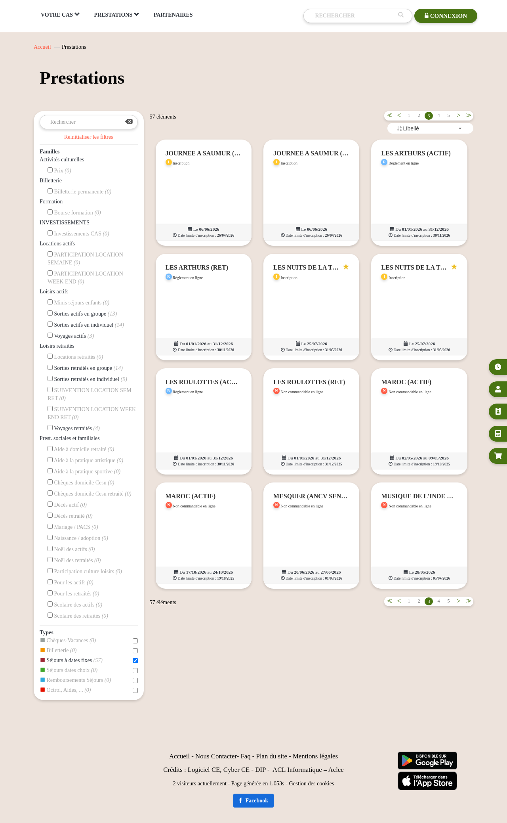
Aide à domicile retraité (81, 449)
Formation (51, 202)
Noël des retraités (74, 560)
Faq (245, 756)
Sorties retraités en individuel (87, 379)
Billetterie (51, 181)
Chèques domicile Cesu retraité (90, 493)
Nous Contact (213, 756)
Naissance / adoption (78, 538)
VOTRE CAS (60, 14)
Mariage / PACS (73, 527)
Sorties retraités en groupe (85, 368)
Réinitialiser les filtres (88, 137)
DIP (260, 769)
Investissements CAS (78, 233)
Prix (59, 170)
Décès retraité (70, 516)
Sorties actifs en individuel (86, 325)
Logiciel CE (204, 769)
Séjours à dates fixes (89, 660)
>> (467, 115)
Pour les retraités (73, 593)
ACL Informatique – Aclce (308, 769)
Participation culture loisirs (85, 571)
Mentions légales (315, 756)
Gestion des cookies (311, 783)
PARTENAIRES (173, 15)
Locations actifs (57, 244)
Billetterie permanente (79, 191)
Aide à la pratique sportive (84, 471)
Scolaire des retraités (78, 615)
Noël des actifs (71, 549)
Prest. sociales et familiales (70, 438)
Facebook (253, 801)
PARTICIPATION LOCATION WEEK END (85, 277)
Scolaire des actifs (75, 604)
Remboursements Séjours (89, 680)
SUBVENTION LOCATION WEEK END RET (92, 413)
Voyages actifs (71, 336)
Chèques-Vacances (89, 641)
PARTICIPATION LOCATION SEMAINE (85, 258)
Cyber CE (236, 769)
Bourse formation (74, 212)
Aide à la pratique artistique (85, 460)
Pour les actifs (70, 582)
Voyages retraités (74, 428)
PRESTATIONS (116, 14)
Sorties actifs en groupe (82, 313)
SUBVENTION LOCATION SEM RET (90, 394)
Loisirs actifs (54, 292)
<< (388, 115)
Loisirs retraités (57, 346)
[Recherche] (354, 16)
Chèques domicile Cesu (81, 482)
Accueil (42, 47)
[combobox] (430, 128)
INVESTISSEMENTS (65, 223)
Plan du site (271, 756)
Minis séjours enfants (78, 302)
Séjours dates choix (89, 670)
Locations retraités (75, 357)
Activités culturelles (62, 160)
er (234, 756)
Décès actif (67, 504)
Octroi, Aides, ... (89, 690)
